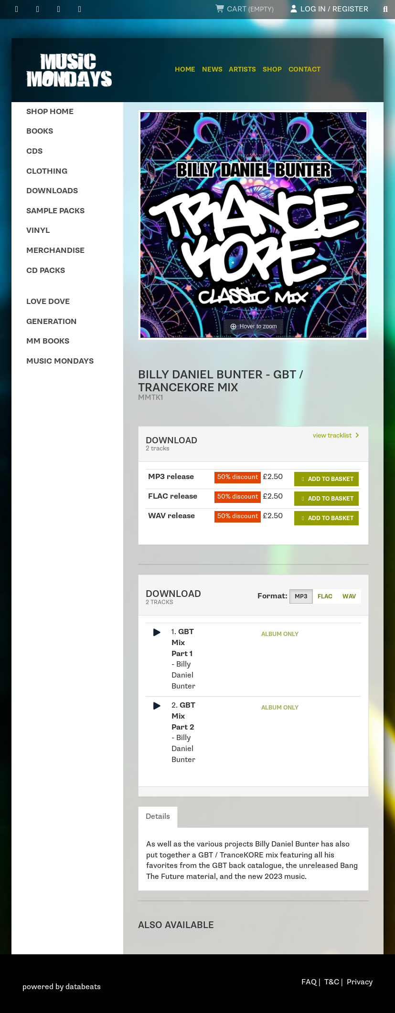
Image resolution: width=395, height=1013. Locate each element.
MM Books (47, 341)
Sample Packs (55, 211)
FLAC (325, 596)
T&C (331, 982)
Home (185, 69)
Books (39, 131)
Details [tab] (158, 817)
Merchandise (55, 251)
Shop (272, 69)
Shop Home (50, 112)
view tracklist (337, 435)
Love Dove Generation (51, 312)
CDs (34, 151)
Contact (304, 69)
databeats (83, 987)
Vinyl (38, 231)
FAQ (309, 982)
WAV (349, 596)
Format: (272, 596)
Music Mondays (60, 361)
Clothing (46, 172)
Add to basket (326, 479)
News (212, 69)
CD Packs (45, 271)
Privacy (360, 982)
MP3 (301, 596)
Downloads (52, 191)
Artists (242, 69)
